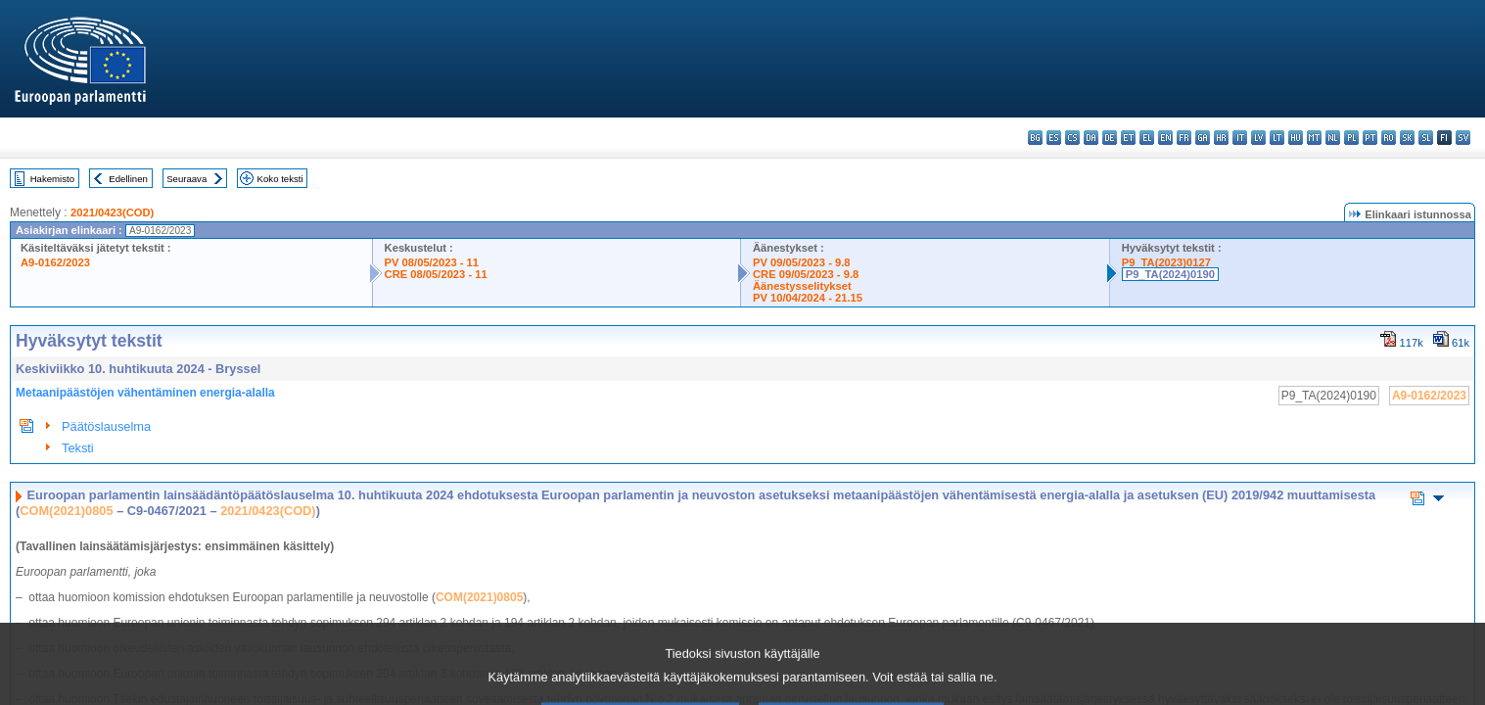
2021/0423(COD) (112, 212)
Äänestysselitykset (802, 286)
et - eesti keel (1128, 137)
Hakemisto (52, 178)
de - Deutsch (1109, 137)
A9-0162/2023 (55, 262)
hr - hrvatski (1221, 137)
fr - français (1184, 137)
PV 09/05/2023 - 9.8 (802, 262)
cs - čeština (1072, 137)
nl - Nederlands (1332, 137)
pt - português (1370, 137)
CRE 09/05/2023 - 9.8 (806, 274)
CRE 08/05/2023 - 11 (436, 274)
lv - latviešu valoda (1258, 137)
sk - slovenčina (1407, 137)
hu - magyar (1295, 137)
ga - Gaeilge (1202, 137)
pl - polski (1351, 137)
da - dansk (1091, 137)
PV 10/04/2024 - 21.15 (807, 298)
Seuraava (186, 178)
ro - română (1388, 137)
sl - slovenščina (1425, 137)
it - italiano (1239, 137)
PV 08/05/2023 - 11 (432, 262)
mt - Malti (1314, 137)
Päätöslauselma (106, 426)
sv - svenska (1463, 137)
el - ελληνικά (1146, 137)
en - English (1165, 137)
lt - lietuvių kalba (1277, 137)
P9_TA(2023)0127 (1166, 262)
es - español (1053, 137)
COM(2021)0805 (66, 510)
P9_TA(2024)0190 (1170, 274)
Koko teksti (280, 178)
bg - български (1035, 137)
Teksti (78, 448)
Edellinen (128, 178)
